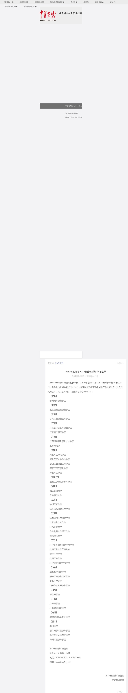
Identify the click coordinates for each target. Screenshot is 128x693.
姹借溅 (112, 2)
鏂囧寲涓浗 (39, 2)
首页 (50, 363)
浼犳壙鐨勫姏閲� (57, 2)
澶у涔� (73, 2)
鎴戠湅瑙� (24, 2)
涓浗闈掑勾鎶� (11, 7)
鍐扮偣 (86, 2)
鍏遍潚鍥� (99, 2)
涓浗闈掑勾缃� (30, 7)
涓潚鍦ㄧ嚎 (8, 2)
